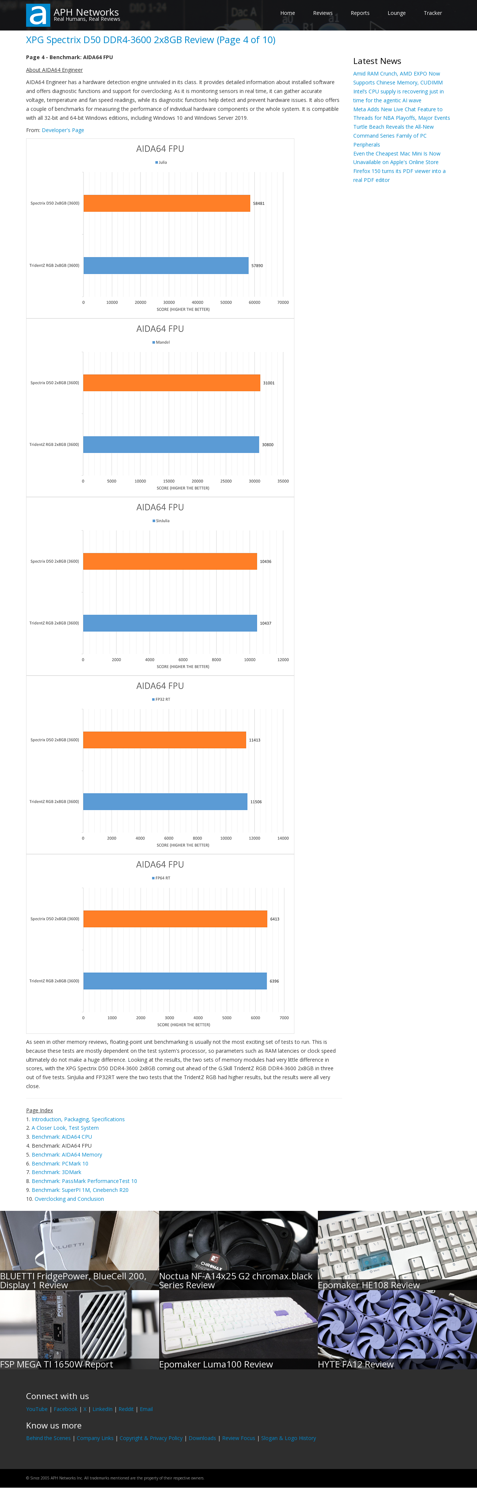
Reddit (126, 1408)
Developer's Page (63, 130)
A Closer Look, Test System (65, 1127)
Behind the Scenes (48, 1438)
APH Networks (86, 12)
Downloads (202, 1438)
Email (146, 1408)
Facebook (66, 1408)
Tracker (433, 12)
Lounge (397, 12)
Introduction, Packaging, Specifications (78, 1119)
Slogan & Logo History (288, 1438)
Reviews (323, 12)
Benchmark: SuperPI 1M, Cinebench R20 (80, 1189)
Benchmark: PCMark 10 (60, 1163)
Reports (360, 12)
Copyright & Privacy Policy (151, 1438)
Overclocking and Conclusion (69, 1198)
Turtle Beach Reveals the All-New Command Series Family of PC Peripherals (393, 135)
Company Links (95, 1438)
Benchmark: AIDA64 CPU (62, 1136)
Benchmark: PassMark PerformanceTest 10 (84, 1180)
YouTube (37, 1408)
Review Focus (238, 1438)
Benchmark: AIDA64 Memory (67, 1154)
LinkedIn (102, 1408)
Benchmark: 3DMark (56, 1172)
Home (287, 12)
